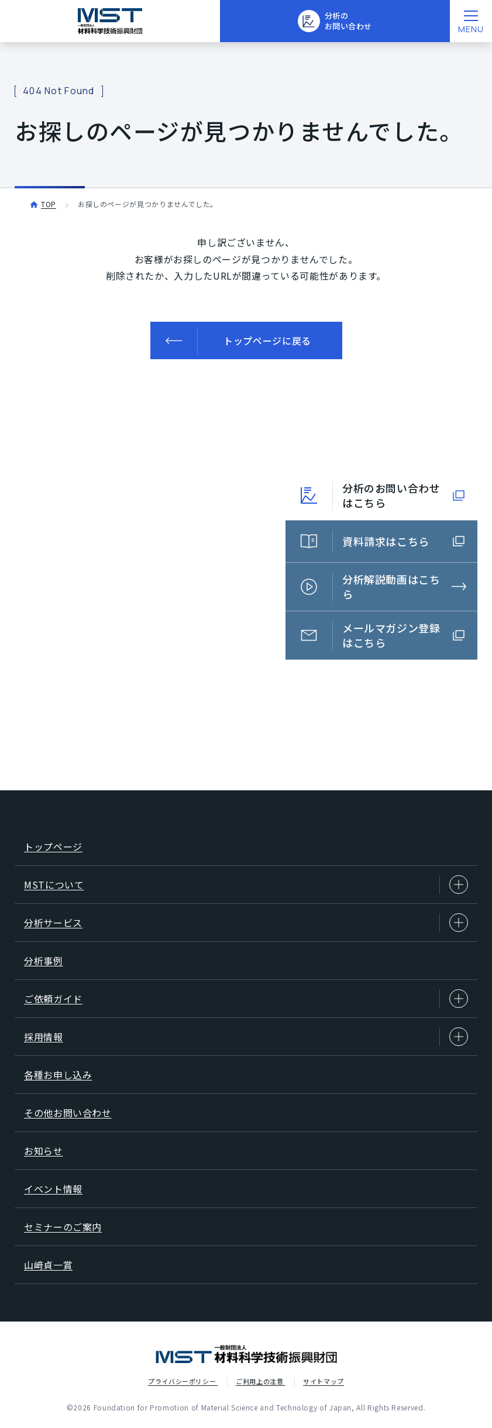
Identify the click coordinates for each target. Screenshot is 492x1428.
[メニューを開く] (471, 21)
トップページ (53, 846)
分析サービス (246, 922)
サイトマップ (323, 1381)
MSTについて (246, 884)
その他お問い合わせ (68, 1113)
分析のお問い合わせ (334, 22)
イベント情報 (53, 1189)
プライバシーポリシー (183, 1381)
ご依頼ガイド (246, 998)
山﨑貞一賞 (48, 1265)
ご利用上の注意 (260, 1381)
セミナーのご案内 (63, 1227)
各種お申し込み (58, 1075)
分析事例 (43, 961)
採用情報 (246, 1036)
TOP (48, 204)
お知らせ (43, 1151)
